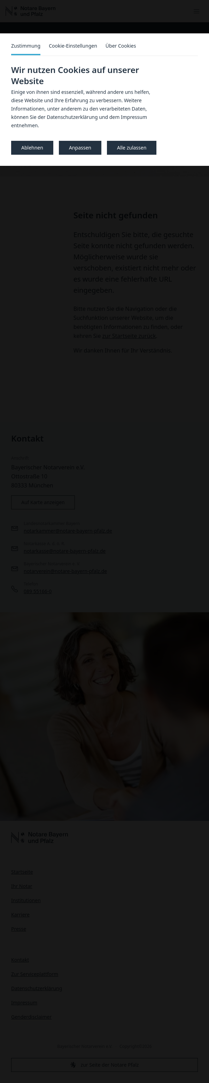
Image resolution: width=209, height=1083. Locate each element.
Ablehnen (32, 147)
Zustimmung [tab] (25, 45)
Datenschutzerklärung (72, 117)
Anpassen (80, 147)
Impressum (134, 117)
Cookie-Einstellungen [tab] (73, 45)
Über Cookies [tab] (121, 45)
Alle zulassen (131, 147)
